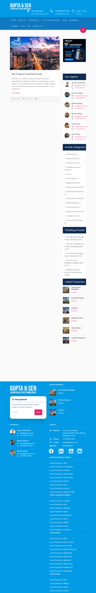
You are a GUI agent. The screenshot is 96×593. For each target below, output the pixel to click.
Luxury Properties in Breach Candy (61, 542)
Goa (67, 174)
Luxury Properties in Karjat (59, 586)
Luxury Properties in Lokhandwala (61, 466)
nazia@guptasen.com (81, 115)
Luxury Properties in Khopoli (59, 590)
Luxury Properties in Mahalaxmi (60, 560)
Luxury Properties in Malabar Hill (61, 552)
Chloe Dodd (75, 123)
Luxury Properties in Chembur (60, 500)
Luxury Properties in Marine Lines (61, 563)
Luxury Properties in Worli (58, 538)
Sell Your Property (51, 21)
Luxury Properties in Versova (60, 488)
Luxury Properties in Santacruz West (62, 491)
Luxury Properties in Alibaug (59, 583)
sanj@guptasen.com (80, 85)
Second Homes (71, 207)
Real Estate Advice (72, 187)
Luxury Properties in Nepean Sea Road (63, 549)
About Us (22, 21)
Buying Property (71, 158)
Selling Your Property (73, 211)
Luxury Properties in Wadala (59, 522)
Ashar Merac (76, 327)
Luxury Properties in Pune (58, 579)
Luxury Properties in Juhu (58, 484)
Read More (16, 92)
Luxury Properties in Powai (59, 526)
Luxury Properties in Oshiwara (60, 470)
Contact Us (38, 27)
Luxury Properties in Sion (58, 504)
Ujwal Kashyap (76, 103)
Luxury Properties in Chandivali (60, 529)
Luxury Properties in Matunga (60, 507)
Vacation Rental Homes (74, 220)
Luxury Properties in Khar (58, 463)
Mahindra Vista (77, 317)
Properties (33, 21)
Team (64, 21)
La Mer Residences (78, 337)
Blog (23, 27)
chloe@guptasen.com (81, 126)
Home (13, 21)
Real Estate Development (75, 191)
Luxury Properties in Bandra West (61, 477)
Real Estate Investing (73, 198)
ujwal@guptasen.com (80, 105)
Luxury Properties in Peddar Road (61, 567)
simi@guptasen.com (80, 136)
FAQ (28, 27)
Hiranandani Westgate (76, 288)
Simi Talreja (75, 134)
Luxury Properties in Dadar (59, 511)
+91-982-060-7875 (79, 87)
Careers (14, 27)
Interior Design (71, 178)
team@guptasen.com (70, 442)
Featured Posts (71, 162)
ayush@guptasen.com (81, 95)
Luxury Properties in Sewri (59, 518)
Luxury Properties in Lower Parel (61, 545)
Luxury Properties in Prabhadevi (60, 515)
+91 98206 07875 (79, 108)
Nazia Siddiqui (76, 113)
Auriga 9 (74, 307)
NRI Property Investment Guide (27, 73)
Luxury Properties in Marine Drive (61, 556)
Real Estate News (72, 202)
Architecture (70, 154)
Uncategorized (71, 215)
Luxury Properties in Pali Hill (59, 481)
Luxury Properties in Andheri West (61, 473)
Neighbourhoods (72, 182)
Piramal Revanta (77, 297)
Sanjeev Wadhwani (78, 82)
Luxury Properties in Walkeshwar (61, 570)
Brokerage (73, 21)
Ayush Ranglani (77, 93)
